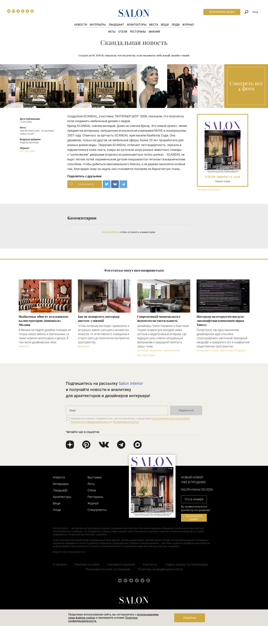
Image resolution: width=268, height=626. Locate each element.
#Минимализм (172, 351)
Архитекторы (136, 24)
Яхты (112, 31)
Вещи (165, 24)
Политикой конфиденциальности (90, 422)
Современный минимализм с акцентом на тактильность (159, 318)
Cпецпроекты (97, 510)
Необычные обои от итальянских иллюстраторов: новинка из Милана (44, 320)
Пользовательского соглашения (170, 418)
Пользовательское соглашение (107, 569)
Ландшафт (116, 24)
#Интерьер (83, 347)
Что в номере (194, 499)
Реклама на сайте (87, 564)
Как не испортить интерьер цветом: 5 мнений (99, 318)
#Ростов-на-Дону (146, 355)
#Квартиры (156, 351)
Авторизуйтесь (110, 232)
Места (153, 24)
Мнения (154, 31)
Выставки (95, 477)
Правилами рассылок (126, 422)
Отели (122, 31)
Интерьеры (98, 24)
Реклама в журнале (121, 564)
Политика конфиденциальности (160, 569)
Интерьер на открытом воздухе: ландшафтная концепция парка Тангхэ (220, 320)
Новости (80, 24)
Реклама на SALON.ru (208, 189)
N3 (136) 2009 (27, 151)
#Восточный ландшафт (233, 351)
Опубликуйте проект (222, 11)
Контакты (150, 564)
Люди (175, 24)
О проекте (60, 564)
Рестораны (138, 31)
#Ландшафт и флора (208, 351)
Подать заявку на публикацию (186, 564)
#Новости (24, 347)
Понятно (189, 618)
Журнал (188, 24)
